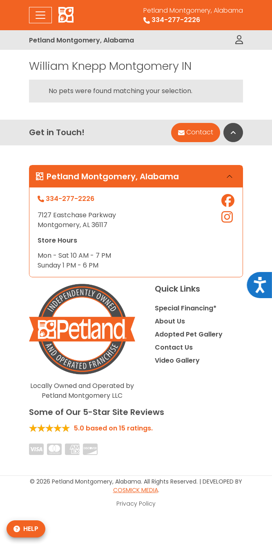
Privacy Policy (136, 503)
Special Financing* (185, 308)
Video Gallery (177, 360)
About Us (170, 321)
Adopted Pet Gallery (189, 334)
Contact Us (174, 347)
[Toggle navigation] (40, 15)
